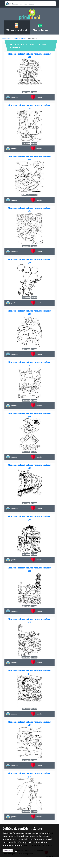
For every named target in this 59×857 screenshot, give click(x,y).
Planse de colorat (20, 38)
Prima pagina (6, 38)
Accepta (7, 850)
